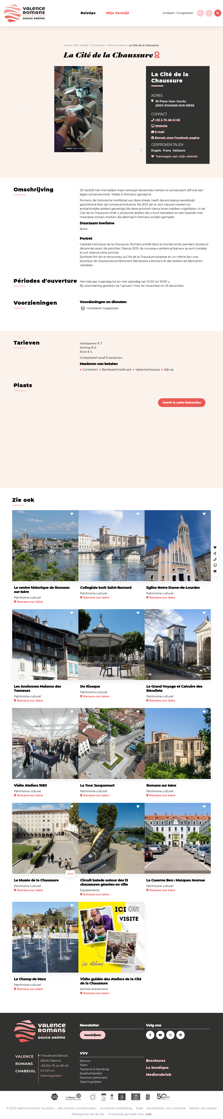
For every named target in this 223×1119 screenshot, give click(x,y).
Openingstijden (51, 1075)
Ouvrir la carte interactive (182, 402)
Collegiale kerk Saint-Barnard (105, 587)
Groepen (169, 13)
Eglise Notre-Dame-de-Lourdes (173, 587)
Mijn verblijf (117, 13)
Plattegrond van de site (88, 1114)
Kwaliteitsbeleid (91, 1073)
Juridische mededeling (116, 1108)
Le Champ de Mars (30, 979)
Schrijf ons (47, 1070)
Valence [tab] (24, 1056)
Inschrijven (92, 1035)
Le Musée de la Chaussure (36, 880)
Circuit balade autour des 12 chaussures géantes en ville (104, 882)
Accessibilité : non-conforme (166, 1108)
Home (68, 45)
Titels (139, 1108)
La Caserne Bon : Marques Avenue (175, 880)
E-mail (157, 132)
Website (159, 126)
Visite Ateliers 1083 (30, 785)
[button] (20, 109)
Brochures (155, 1061)
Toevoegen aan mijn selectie (174, 156)
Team (83, 1065)
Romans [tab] (24, 1064)
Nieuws (85, 1061)
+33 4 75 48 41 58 (165, 120)
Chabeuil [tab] (25, 1071)
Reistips (88, 13)
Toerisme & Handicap (94, 1069)
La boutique (157, 1067)
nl (209, 13)
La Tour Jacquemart (97, 785)
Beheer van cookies (203, 1108)
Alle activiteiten (116, 45)
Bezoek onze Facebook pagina (175, 137)
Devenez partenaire (93, 1077)
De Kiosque (90, 686)
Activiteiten (98, 45)
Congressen (184, 13)
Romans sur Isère (161, 785)
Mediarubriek (158, 1074)
